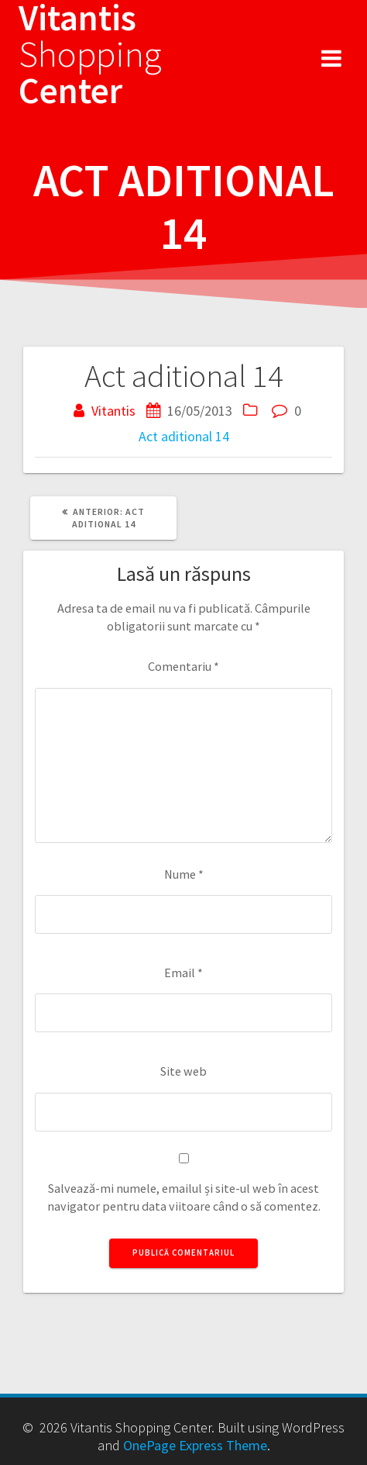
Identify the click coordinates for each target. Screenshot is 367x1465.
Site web (183, 1071)
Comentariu (183, 666)
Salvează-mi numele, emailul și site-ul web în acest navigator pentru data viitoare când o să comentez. (184, 1197)
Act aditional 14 (184, 436)
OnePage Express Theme (195, 1445)
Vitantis (113, 411)
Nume (184, 874)
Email (183, 972)
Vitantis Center (90, 54)
